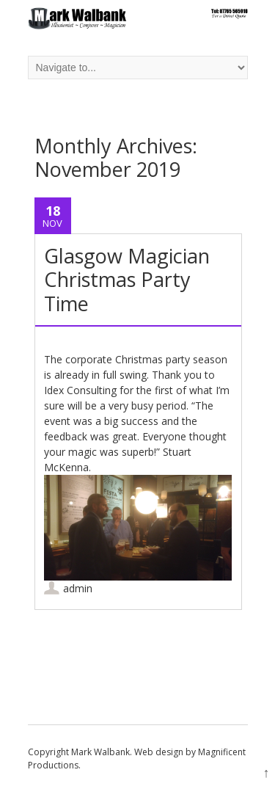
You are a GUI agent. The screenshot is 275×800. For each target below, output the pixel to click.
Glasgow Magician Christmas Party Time (127, 279)
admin (77, 588)
